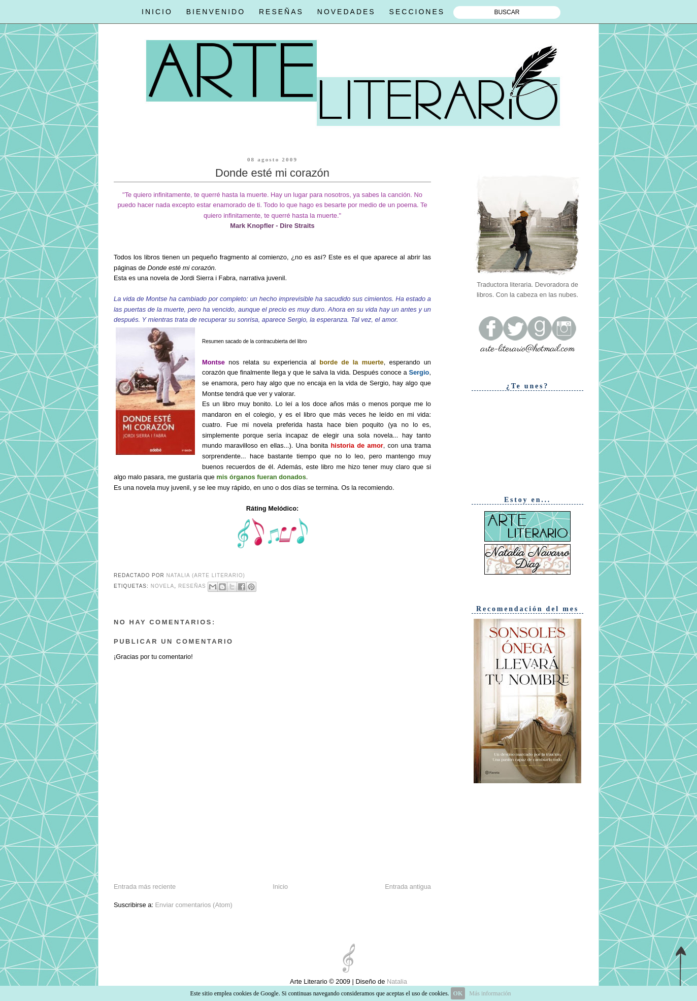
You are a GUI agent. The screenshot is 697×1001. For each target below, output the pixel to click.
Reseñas (192, 586)
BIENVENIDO (215, 12)
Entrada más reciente (145, 886)
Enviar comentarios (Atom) (193, 905)
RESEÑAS (281, 12)
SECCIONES (417, 12)
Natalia (396, 981)
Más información (490, 993)
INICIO (157, 12)
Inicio (280, 886)
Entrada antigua (408, 886)
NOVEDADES (346, 12)
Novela (163, 586)
